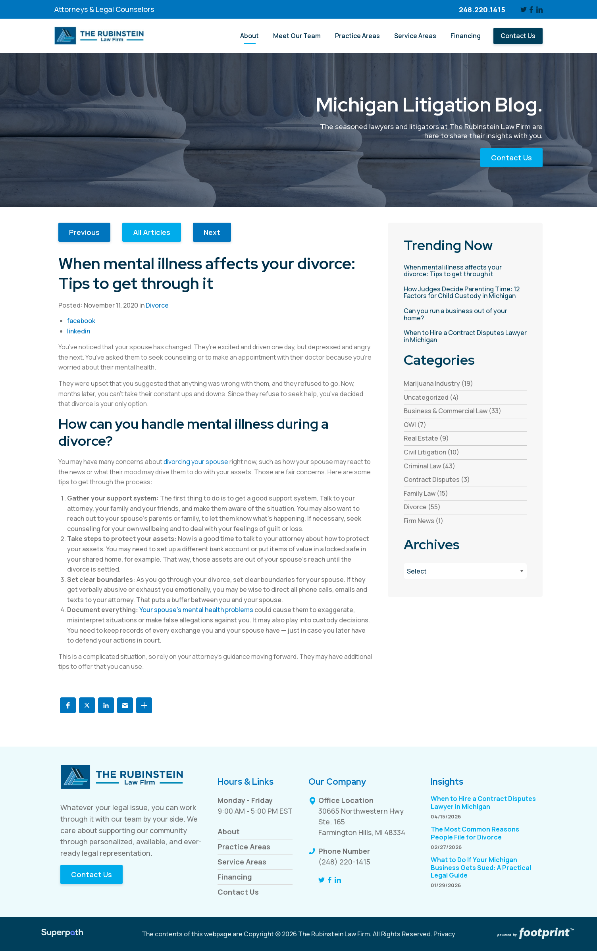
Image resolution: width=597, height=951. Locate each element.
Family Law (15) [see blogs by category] (426, 493)
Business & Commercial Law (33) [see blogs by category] (452, 410)
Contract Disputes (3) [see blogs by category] (437, 479)
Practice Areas (244, 846)
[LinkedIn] (539, 9)
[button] (68, 705)
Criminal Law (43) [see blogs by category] (429, 466)
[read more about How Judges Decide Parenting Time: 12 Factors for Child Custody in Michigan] (465, 293)
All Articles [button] (151, 232)
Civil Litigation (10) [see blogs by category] (431, 452)
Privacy (444, 934)
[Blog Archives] (465, 571)
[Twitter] (523, 9)
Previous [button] (84, 232)
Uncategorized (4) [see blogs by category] (431, 397)
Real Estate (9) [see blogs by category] (426, 438)
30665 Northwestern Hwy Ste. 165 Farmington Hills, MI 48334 (361, 821)
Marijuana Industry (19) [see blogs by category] (438, 383)
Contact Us (511, 157)
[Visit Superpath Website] (62, 934)
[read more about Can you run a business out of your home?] (465, 314)
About (229, 831)
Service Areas (242, 861)
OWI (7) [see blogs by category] (415, 424)
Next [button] (212, 232)
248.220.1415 (482, 9)
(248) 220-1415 (344, 861)
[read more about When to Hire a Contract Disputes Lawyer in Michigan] (465, 336)
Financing (235, 877)
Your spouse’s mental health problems (196, 609)
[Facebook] (531, 9)
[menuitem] (249, 36)
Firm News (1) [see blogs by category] (423, 520)
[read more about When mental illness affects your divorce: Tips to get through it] (465, 271)
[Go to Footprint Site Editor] (535, 934)
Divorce (157, 305)
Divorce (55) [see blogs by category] (422, 506)
